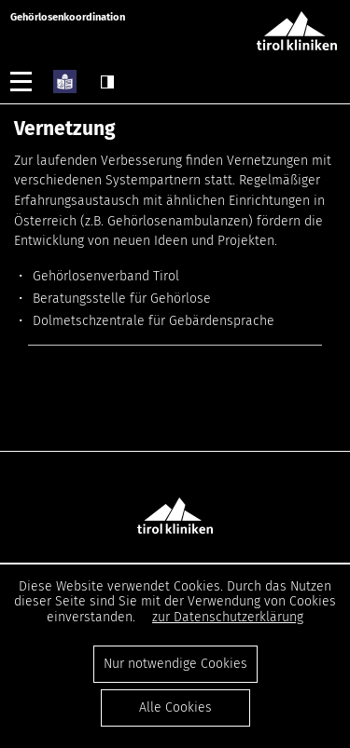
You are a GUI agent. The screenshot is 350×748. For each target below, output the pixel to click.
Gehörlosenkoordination (67, 17)
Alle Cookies (175, 707)
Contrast (107, 82)
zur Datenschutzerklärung (227, 617)
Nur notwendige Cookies (175, 664)
